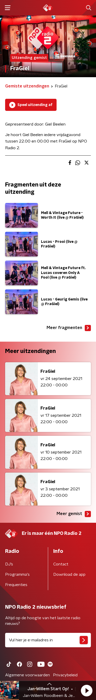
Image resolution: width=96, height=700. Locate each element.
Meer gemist (74, 514)
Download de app (69, 574)
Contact (60, 564)
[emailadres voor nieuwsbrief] (48, 640)
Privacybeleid (65, 675)
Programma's (17, 574)
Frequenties (16, 585)
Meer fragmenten (69, 328)
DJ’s (9, 564)
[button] (86, 690)
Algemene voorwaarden (27, 675)
